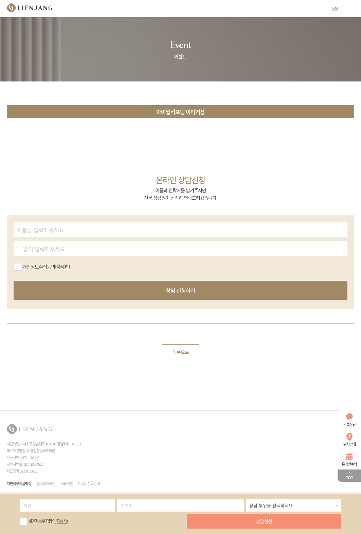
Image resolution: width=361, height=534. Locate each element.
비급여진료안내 (89, 483)
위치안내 (349, 444)
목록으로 (181, 351)
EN (335, 8)
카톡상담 (349, 424)
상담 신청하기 (180, 290)
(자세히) (61, 521)
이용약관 (66, 483)
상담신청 (264, 521)
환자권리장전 (46, 483)
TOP (349, 478)
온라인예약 (349, 464)
